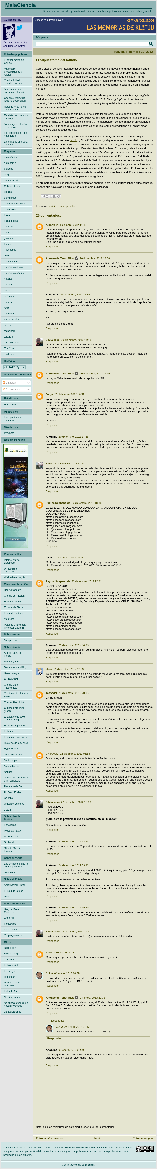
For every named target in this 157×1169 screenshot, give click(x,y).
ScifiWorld (9, 842)
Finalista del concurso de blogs (16, 117)
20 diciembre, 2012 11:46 (71, 224)
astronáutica (10, 157)
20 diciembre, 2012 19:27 (68, 557)
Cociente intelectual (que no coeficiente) (15, 99)
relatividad (9, 313)
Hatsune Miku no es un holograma (15, 108)
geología (8, 232)
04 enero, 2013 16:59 (67, 973)
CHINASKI (52, 753)
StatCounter (10, 404)
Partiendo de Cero (14, 786)
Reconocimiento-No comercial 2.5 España (89, 1147)
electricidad (10, 197)
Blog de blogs (11, 953)
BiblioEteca (10, 947)
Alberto (50, 224)
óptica (7, 290)
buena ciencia (11, 180)
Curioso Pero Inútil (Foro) (14, 709)
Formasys (9, 971)
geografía (9, 226)
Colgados (9, 959)
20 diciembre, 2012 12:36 (75, 294)
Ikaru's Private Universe (12, 984)
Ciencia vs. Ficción (14, 595)
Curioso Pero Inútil (14, 702)
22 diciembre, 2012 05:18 (75, 753)
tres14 (7, 809)
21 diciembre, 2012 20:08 (73, 693)
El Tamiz (8, 731)
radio (7, 307)
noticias (52, 206)
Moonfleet (9, 872)
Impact (7, 244)
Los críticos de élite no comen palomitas (16, 865)
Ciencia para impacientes (11, 686)
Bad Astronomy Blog (15, 667)
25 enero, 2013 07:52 (77, 1026)
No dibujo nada (12, 997)
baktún (73, 140)
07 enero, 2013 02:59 (71, 1049)
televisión (9, 336)
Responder (52, 246)
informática (10, 249)
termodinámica (12, 342)
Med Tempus (11, 760)
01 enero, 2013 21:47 (69, 952)
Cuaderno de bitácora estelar (16, 695)
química (8, 302)
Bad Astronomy (12, 590)
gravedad (9, 238)
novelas (8, 284)
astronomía (10, 162)
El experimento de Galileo (14, 61)
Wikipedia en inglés (14, 577)
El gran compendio (14, 725)
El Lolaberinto (11, 965)
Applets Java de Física (12, 654)
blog (6, 174)
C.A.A (49, 973)
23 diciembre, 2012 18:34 (73, 841)
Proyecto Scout (12, 830)
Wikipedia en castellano (11, 570)
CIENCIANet (11, 679)
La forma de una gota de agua (15, 143)
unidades (9, 354)
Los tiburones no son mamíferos (15, 134)
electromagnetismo (14, 203)
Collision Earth (12, 186)
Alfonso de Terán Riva (60, 258)
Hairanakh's (10, 976)
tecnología (9, 331)
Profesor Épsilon (13, 792)
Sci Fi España (11, 836)
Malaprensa (10, 640)
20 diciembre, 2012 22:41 (87, 581)
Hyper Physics (12, 748)
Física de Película (14, 613)
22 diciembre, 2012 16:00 (76, 802)
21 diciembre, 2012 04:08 (73, 645)
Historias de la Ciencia (16, 742)
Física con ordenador (15, 737)
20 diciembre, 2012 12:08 (95, 258)
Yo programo (11, 929)
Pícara (7, 896)
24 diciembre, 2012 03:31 (73, 865)
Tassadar (51, 693)
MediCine (9, 619)
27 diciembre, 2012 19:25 (73, 907)
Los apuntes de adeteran (12, 419)
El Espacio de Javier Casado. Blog (15, 718)
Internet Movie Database (12, 561)
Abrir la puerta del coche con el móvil (14, 91)
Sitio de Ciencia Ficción (12, 850)
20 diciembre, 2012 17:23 (73, 436)
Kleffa (49, 463)
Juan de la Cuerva (14, 754)
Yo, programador (13, 935)
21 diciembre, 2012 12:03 (69, 669)
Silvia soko (53, 339)
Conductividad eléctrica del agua (13, 82)
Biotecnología (11, 673)
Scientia (8, 798)
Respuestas (57, 1020)
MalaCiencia (20, 5)
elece (49, 669)
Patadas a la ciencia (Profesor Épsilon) (15, 626)
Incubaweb (10, 923)
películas (9, 296)
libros (7, 255)
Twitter (21, 46)
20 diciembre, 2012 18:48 (87, 502)
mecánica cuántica (14, 273)
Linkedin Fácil (11, 991)
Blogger (89, 1164)
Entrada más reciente (49, 1138)
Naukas (8, 771)
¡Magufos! (9, 433)
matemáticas (11, 261)
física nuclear (11, 220)
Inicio (97, 1138)
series (7, 325)
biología (8, 168)
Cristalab (9, 917)
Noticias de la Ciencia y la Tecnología (16, 779)
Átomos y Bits (11, 661)
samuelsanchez (12, 1011)
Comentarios (11, 389)
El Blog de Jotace (13, 891)
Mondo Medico (12, 766)
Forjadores (10, 825)
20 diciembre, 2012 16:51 (69, 394)
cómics (8, 191)
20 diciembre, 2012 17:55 (69, 463)
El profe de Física (13, 607)
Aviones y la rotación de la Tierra (15, 125)
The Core (9, 348)
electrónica (10, 209)
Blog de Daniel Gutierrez (12, 911)
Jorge (49, 394)
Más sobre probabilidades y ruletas (13, 71)
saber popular (67, 206)
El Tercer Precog (13, 601)
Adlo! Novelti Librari (14, 885)
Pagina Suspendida (58, 502)
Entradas (9, 382)
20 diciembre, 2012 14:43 (76, 339)
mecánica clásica (13, 267)
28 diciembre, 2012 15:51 (76, 931)
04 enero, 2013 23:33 (92, 997)
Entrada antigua (143, 1138)
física (7, 215)
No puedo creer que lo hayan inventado (16, 1004)
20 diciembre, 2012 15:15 (95, 373)
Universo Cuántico (14, 803)
